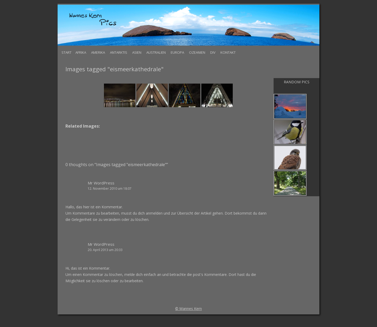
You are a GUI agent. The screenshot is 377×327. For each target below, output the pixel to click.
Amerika (98, 52)
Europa (177, 52)
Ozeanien (197, 52)
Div (212, 52)
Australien (156, 52)
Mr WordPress (101, 183)
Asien (136, 52)
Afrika (80, 52)
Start (66, 52)
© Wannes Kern (188, 308)
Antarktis (118, 52)
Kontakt (228, 52)
